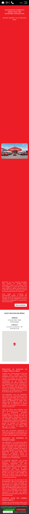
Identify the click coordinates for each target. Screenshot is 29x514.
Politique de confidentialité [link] (20, 512)
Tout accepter (9, 510)
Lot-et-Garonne (20, 18)
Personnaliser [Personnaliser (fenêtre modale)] (8, 512)
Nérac (14, 20)
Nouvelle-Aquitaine (8, 18)
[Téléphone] (12, 2)
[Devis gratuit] (7, 2)
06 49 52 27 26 (14, 328)
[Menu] (25, 3)
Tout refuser (21, 510)
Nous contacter (21, 305)
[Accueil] (2, 2)
